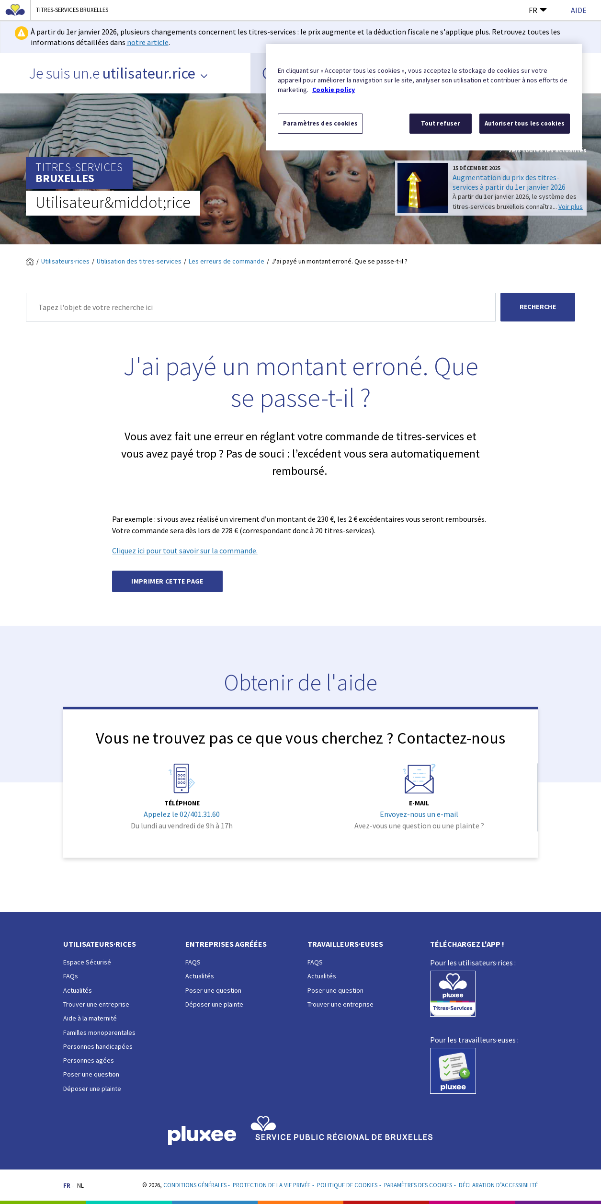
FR (538, 10)
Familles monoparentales (99, 1032)
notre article (148, 42)
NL (80, 1185)
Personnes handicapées (98, 1046)
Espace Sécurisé (87, 962)
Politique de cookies (347, 1185)
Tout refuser (440, 123)
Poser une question (91, 1074)
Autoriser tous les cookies (525, 123)
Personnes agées (88, 1060)
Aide (579, 10)
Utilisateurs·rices (65, 261)
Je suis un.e (119, 73)
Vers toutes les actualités (542, 151)
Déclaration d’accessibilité (498, 1185)
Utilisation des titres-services (139, 261)
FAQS (193, 962)
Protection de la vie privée (271, 1185)
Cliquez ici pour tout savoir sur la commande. (185, 550)
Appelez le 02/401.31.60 (182, 814)
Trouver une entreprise (96, 1004)
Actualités (77, 990)
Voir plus (570, 206)
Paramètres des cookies (418, 1185)
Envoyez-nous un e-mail (419, 814)
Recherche (538, 306)
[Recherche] (261, 307)
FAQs (70, 976)
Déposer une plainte (92, 1088)
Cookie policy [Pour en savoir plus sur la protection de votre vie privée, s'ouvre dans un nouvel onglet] (333, 89)
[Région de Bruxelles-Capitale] (15, 10)
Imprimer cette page (167, 581)
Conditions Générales (195, 1185)
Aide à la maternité (90, 1018)
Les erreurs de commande (226, 261)
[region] (424, 97)
